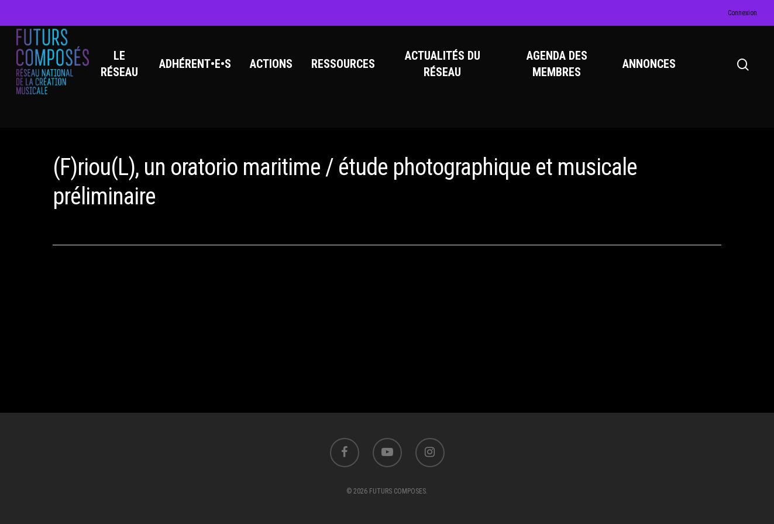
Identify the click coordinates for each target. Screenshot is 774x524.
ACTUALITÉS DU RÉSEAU (446, 71)
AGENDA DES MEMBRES (558, 71)
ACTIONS (275, 71)
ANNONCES (649, 71)
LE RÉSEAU (124, 71)
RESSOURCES (348, 71)
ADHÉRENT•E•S (200, 71)
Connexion (742, 13)
